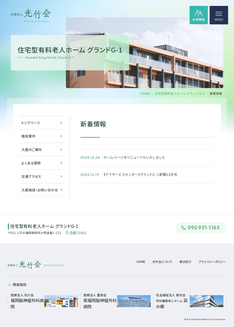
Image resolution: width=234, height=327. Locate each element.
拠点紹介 (186, 262)
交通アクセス (31, 177)
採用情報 (198, 20)
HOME (145, 93)
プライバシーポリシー (212, 262)
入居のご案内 (31, 150)
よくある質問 (31, 164)
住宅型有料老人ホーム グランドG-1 (180, 93)
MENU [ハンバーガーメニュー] (219, 18)
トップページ (31, 123)
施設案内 (28, 136)
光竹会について (162, 262)
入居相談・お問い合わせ (39, 191)
